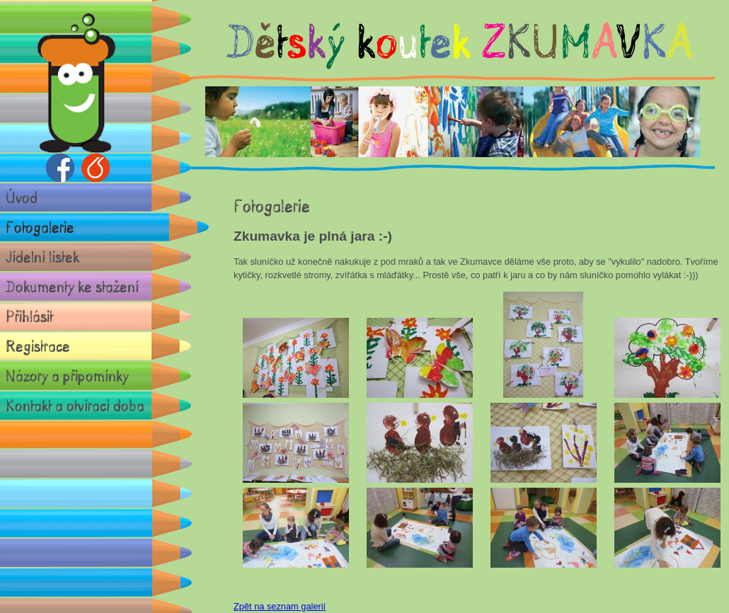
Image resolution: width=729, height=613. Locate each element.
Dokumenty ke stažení (72, 286)
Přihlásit (29, 316)
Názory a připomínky (67, 375)
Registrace (38, 345)
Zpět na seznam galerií (280, 606)
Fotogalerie (40, 226)
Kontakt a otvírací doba (75, 405)
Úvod (22, 197)
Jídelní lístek (42, 256)
